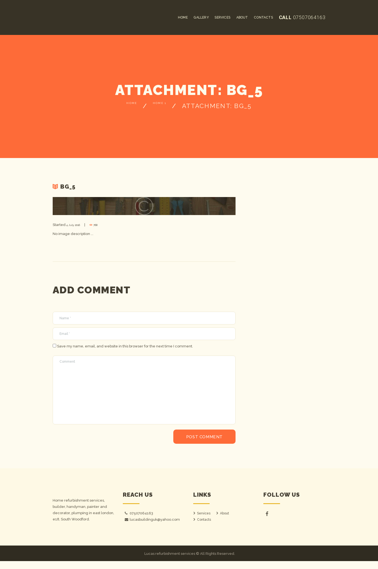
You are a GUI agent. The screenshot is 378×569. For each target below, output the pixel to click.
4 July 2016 (75, 225)
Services (204, 521)
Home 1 (164, 105)
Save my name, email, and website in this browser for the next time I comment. (125, 348)
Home (125, 105)
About (225, 521)
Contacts (204, 527)
